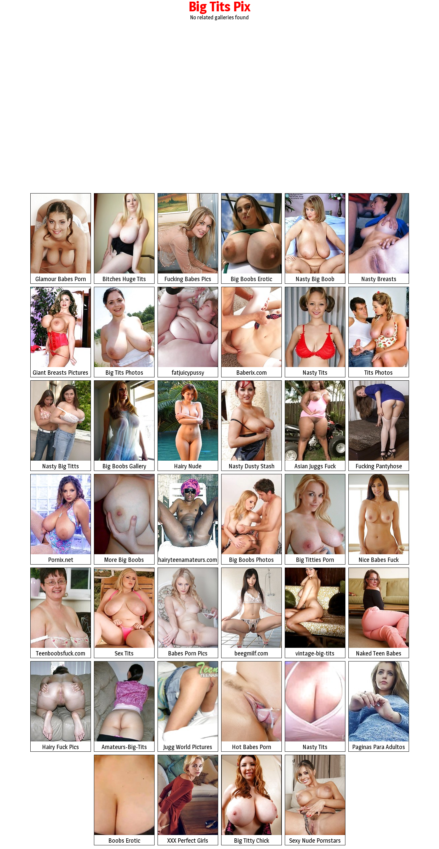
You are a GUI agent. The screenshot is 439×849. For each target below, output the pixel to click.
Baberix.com (251, 331)
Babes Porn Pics (188, 612)
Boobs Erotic (124, 799)
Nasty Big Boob (315, 238)
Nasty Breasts (379, 238)
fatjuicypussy (188, 331)
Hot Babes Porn (251, 705)
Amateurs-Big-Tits (124, 705)
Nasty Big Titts (61, 425)
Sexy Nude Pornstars (315, 799)
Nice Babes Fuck (379, 518)
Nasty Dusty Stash (251, 425)
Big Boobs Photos (251, 518)
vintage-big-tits (315, 612)
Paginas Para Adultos (379, 705)
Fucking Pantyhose (379, 425)
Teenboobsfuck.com (61, 612)
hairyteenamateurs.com (188, 518)
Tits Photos (379, 331)
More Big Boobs (124, 518)
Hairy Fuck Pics (61, 705)
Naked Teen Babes (379, 612)
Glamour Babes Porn (61, 238)
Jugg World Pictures (188, 705)
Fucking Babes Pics (188, 238)
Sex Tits (124, 612)
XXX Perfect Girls (188, 799)
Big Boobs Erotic (251, 238)
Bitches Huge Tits (124, 238)
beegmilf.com (251, 612)
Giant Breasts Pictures (61, 331)
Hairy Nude (188, 425)
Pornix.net (61, 518)
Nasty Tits (315, 331)
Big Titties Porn (315, 518)
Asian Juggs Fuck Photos (315, 426)
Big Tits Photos (124, 331)
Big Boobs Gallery (124, 425)
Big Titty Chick (251, 799)
